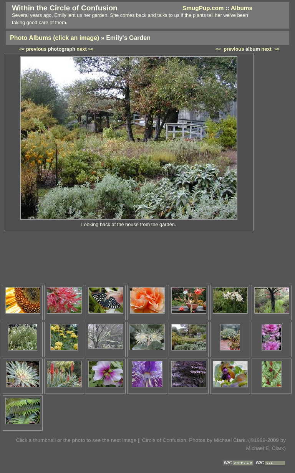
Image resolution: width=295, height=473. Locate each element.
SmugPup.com (203, 8)
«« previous (229, 49)
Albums (241, 8)
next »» (270, 49)
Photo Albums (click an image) (54, 38)
